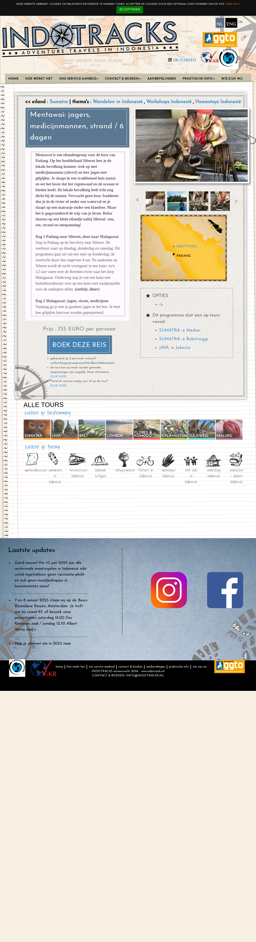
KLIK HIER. (58, 385)
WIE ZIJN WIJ (232, 78)
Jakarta (183, 348)
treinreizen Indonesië (78, 472)
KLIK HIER (58, 376)
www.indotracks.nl (152, 671)
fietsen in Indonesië (145, 472)
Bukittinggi (197, 339)
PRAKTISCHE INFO (199, 78)
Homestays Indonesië (218, 101)
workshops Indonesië (168, 472)
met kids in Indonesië (191, 472)
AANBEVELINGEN (161, 78)
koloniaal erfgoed (100, 472)
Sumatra (59, 101)
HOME (13, 78)
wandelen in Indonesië (55, 472)
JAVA (164, 348)
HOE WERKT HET (38, 78)
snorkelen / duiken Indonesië (236, 472)
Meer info (233, 4)
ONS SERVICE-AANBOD (79, 78)
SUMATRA (169, 330)
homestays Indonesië (214, 472)
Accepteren (129, 9)
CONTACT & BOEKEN (123, 78)
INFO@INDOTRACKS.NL (145, 675)
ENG (231, 24)
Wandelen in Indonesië (118, 101)
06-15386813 (184, 60)
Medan (193, 330)
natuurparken (123, 470)
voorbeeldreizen (32, 470)
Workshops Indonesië (169, 101)
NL (220, 24)
